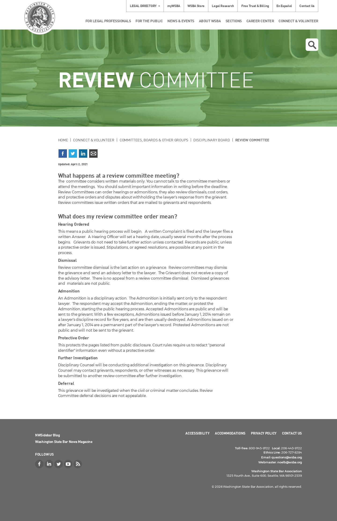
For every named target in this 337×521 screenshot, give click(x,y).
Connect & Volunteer (298, 21)
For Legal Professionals (108, 21)
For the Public (149, 21)
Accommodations (230, 433)
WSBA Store (196, 6)
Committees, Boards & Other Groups (154, 140)
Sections (234, 21)
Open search (312, 45)
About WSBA (210, 21)
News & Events (180, 21)
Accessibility (197, 433)
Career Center (260, 21)
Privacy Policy (264, 433)
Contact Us (307, 6)
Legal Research (223, 6)
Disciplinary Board (211, 140)
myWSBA (173, 6)
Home (63, 140)
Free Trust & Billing (255, 6)
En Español (284, 6)
